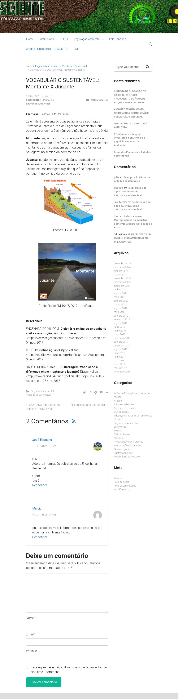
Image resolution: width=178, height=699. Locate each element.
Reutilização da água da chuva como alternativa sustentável (130, 191)
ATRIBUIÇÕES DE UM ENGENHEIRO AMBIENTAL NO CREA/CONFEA (132, 238)
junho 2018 (120, 330)
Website (31, 651)
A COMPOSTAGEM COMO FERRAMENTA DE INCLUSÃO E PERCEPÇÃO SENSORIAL (131, 113)
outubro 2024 (121, 270)
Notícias (118, 438)
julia (116, 177)
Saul (116, 216)
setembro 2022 (122, 285)
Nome (31, 618)
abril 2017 (119, 364)
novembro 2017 (122, 338)
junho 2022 (120, 289)
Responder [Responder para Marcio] (39, 537)
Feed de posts (121, 481)
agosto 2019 (120, 308)
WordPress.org (122, 489)
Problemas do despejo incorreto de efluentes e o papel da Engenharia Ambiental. (129, 140)
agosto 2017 (120, 349)
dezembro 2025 (122, 263)
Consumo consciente (125, 408)
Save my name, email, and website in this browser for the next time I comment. (69, 670)
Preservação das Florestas (128, 441)
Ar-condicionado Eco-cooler (88, 405)
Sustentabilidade (123, 453)
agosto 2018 (120, 323)
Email (30, 634)
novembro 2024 (122, 267)
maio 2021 (119, 297)
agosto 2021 (120, 293)
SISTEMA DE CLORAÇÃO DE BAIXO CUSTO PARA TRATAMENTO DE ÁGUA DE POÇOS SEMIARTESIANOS (130, 97)
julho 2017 (119, 353)
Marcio (36, 508)
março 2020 (120, 304)
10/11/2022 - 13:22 (44, 446)
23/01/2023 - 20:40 (44, 515)
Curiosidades (121, 411)
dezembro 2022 (122, 278)
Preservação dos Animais (128, 445)
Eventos (118, 430)
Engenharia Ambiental (46, 66)
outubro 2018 (121, 315)
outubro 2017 (121, 341)
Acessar (118, 478)
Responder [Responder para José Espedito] (39, 485)
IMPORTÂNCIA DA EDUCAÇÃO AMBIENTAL (131, 125)
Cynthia (118, 187)
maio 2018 (119, 334)
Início (28, 66)
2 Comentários (99, 100)
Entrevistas (120, 426)
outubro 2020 (121, 300)
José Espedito (42, 440)
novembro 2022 (122, 282)
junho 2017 (120, 356)
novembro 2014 (122, 371)
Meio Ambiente (122, 434)
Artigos (118, 400)
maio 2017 (119, 360)
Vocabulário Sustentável (74, 66)
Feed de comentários (125, 485)
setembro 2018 (122, 319)
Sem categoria (122, 449)
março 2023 (120, 274)
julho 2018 (119, 326)
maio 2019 (119, 311)
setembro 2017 (122, 345)
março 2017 (120, 368)
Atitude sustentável (124, 404)
